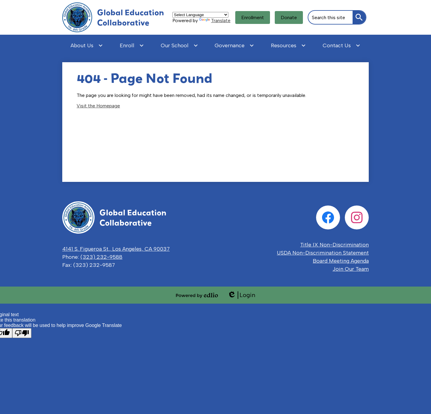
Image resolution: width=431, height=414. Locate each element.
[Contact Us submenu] (341, 45)
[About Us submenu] (86, 45)
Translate (214, 20)
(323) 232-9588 (101, 257)
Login (241, 295)
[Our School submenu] (179, 45)
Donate (289, 17)
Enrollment (252, 17)
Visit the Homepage (98, 106)
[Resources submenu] (288, 45)
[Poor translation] (21, 333)
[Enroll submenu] (131, 45)
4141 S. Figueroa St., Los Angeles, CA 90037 (116, 249)
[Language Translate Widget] (200, 15)
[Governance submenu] (234, 45)
